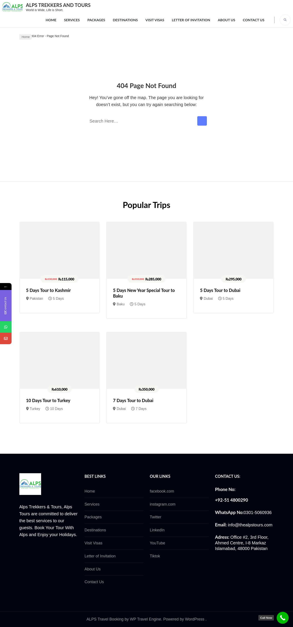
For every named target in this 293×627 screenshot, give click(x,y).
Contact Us (253, 20)
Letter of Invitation (191, 20)
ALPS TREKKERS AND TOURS (58, 5)
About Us (226, 20)
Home (51, 20)
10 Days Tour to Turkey (48, 400)
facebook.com (162, 491)
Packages (96, 20)
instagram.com (163, 504)
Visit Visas (155, 20)
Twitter (155, 517)
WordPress (194, 619)
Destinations (125, 20)
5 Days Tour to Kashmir (48, 290)
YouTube (157, 543)
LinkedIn (157, 530)
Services (72, 20)
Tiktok (155, 556)
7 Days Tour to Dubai (133, 400)
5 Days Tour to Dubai (220, 290)
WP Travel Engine (145, 619)
